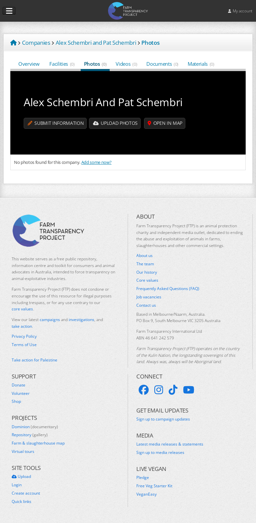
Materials (201, 63)
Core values (147, 280)
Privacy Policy (24, 336)
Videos (126, 63)
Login (17, 485)
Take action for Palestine (34, 360)
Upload (21, 476)
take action (22, 326)
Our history (146, 272)
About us (144, 255)
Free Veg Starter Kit (154, 486)
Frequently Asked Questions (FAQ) (167, 288)
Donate (18, 385)
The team (145, 264)
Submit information (56, 123)
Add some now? (96, 162)
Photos (95, 63)
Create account (26, 493)
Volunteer (21, 393)
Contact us (146, 305)
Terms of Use (24, 344)
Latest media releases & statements (169, 444)
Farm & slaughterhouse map (38, 443)
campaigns (50, 319)
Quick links (21, 501)
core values (22, 309)
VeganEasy (146, 494)
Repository (30, 435)
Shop (16, 401)
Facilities (61, 63)
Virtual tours (23, 451)
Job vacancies (148, 297)
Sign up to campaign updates (163, 419)
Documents (162, 63)
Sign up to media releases (160, 452)
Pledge (142, 477)
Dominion (35, 427)
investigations (81, 319)
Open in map (165, 123)
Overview (29, 63)
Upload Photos (115, 123)
